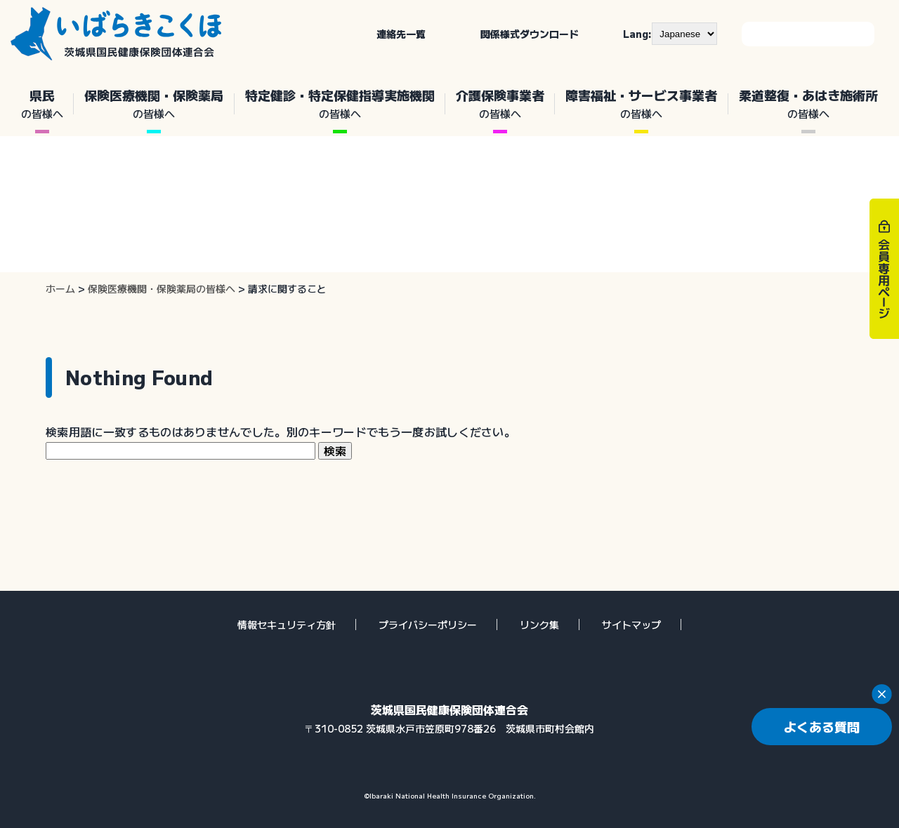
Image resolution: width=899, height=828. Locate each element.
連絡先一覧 (401, 34)
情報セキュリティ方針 (286, 624)
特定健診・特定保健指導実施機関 (340, 104)
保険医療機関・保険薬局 (153, 104)
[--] (684, 33)
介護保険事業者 (500, 104)
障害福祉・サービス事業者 (641, 104)
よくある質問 (822, 726)
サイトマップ (631, 624)
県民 (42, 104)
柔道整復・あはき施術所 (808, 104)
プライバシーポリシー (428, 624)
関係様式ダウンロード (529, 34)
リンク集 (539, 624)
